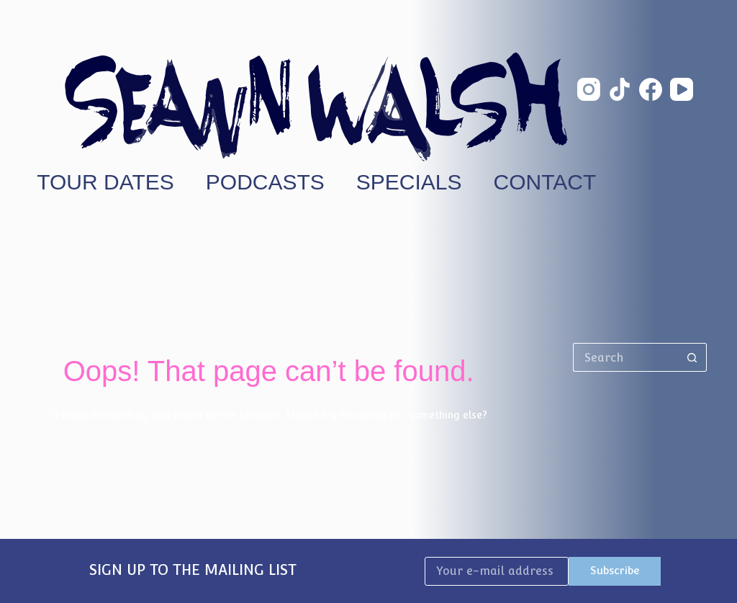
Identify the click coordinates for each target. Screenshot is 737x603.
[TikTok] (619, 89)
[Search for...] (625, 357)
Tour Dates (105, 182)
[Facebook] (650, 89)
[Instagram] (588, 89)
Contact (545, 182)
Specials (409, 182)
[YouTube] (681, 89)
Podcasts (265, 182)
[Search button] (692, 357)
